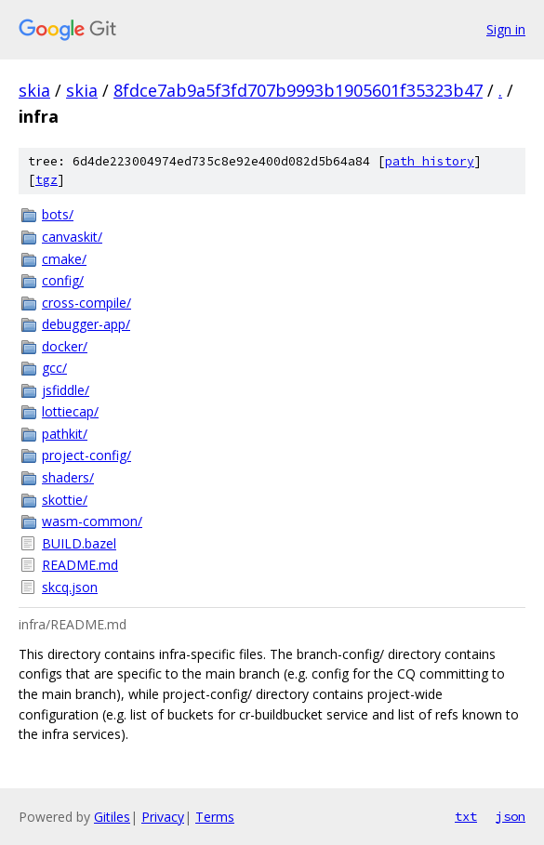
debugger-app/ (86, 324)
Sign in (505, 29)
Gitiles (112, 816)
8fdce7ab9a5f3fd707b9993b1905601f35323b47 (298, 90)
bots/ (57, 214)
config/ (63, 280)
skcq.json (70, 587)
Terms (214, 816)
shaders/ (68, 477)
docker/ (64, 346)
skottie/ (64, 499)
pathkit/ (64, 433)
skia (34, 90)
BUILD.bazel (79, 543)
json (510, 816)
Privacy (162, 816)
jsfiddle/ (65, 390)
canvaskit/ (72, 236)
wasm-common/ (92, 521)
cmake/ (64, 259)
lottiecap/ (70, 411)
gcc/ (54, 367)
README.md (80, 565)
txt (466, 816)
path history (429, 161)
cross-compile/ (86, 302)
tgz (46, 180)
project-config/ (86, 455)
